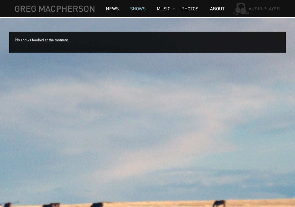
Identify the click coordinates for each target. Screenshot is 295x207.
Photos (190, 8)
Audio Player (257, 8)
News (112, 8)
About (216, 8)
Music (163, 8)
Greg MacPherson (54, 8)
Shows (137, 8)
